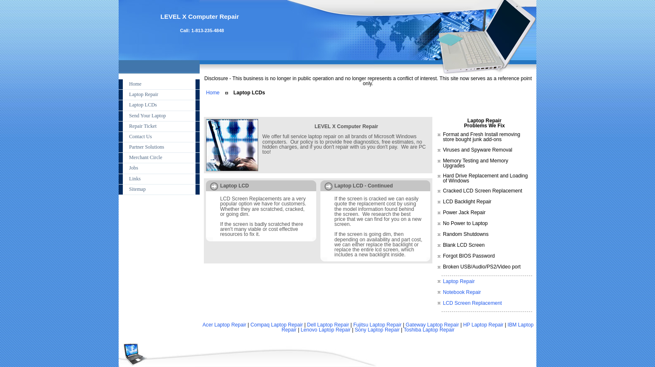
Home (212, 93)
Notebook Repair (462, 292)
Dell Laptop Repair (328, 325)
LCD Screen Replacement (472, 303)
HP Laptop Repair (483, 325)
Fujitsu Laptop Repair (377, 325)
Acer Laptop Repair (224, 325)
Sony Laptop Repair (377, 330)
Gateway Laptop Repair (432, 325)
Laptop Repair (459, 281)
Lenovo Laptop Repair (326, 330)
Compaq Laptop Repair (276, 325)
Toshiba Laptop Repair (429, 330)
